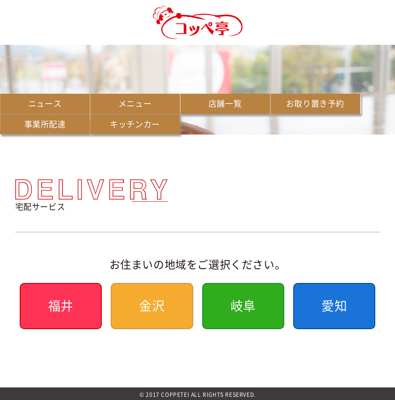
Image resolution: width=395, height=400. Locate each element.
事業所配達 (45, 124)
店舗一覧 (225, 103)
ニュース (44, 103)
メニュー (135, 103)
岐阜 (243, 305)
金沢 (152, 305)
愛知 (334, 305)
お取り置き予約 (315, 103)
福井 (61, 305)
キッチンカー (135, 124)
